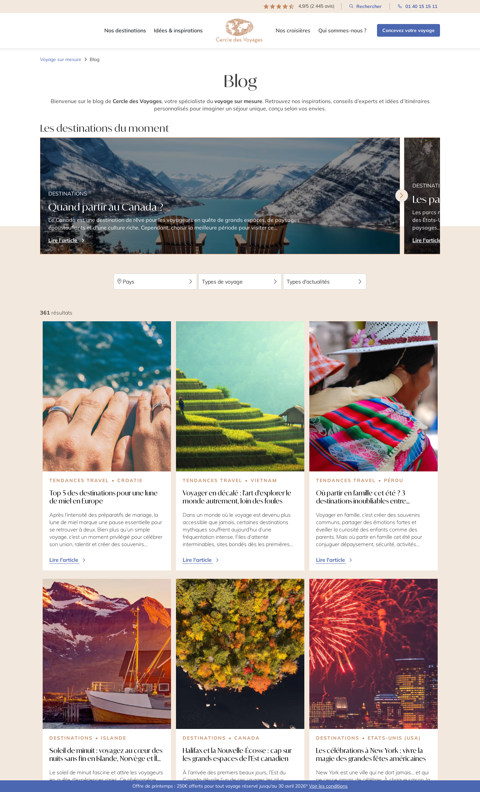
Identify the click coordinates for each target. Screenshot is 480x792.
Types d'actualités (325, 281)
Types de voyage (240, 281)
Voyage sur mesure (60, 59)
